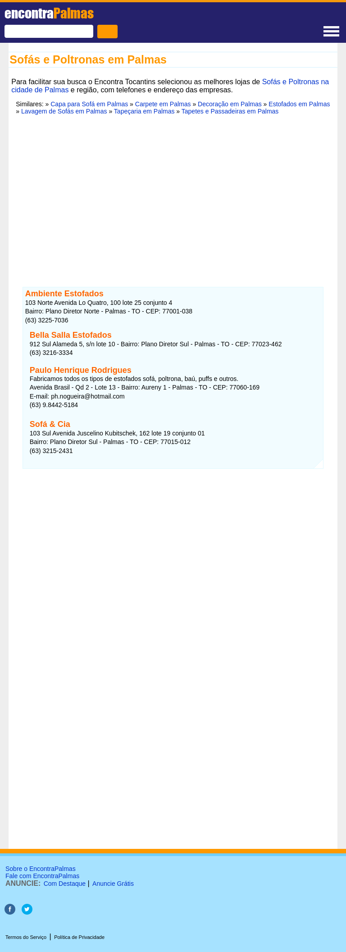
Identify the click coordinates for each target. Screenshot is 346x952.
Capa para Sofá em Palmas (89, 104)
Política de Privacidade (79, 937)
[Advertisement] (173, 191)
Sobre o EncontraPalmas (40, 868)
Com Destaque (65, 883)
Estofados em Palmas (299, 104)
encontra (49, 13)
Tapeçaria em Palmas (144, 111)
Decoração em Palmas (230, 104)
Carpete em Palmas (163, 104)
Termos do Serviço (25, 937)
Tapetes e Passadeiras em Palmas (230, 111)
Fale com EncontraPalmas (42, 875)
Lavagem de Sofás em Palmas (64, 111)
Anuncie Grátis (113, 883)
